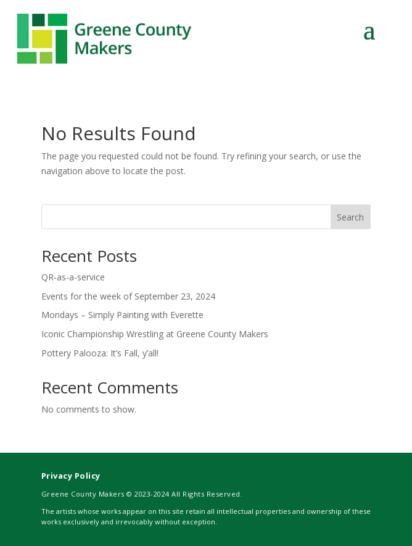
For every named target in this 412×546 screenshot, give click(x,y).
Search (350, 217)
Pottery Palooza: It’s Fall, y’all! (100, 353)
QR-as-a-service (73, 277)
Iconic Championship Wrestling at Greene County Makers (154, 334)
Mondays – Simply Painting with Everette (122, 315)
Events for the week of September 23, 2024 (128, 296)
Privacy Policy (71, 475)
